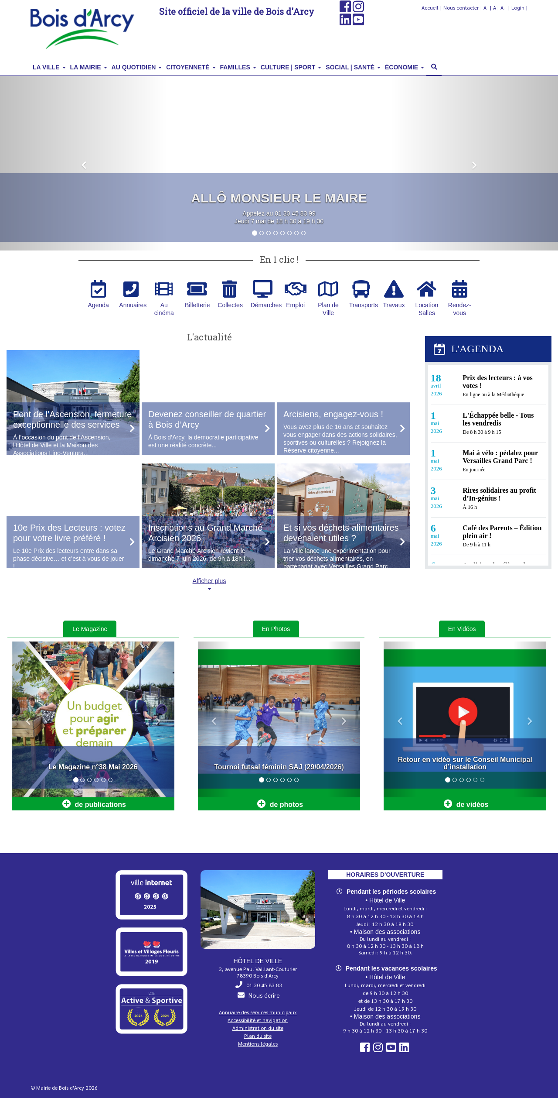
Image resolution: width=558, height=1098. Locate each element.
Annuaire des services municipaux (258, 1012)
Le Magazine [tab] (89, 628)
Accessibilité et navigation (258, 1019)
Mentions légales (258, 1043)
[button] (83, 163)
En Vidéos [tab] (462, 628)
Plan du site (258, 1035)
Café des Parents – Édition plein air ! (502, 531)
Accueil (430, 7)
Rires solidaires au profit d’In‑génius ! (499, 494)
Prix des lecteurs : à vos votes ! (497, 381)
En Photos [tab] (276, 628)
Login (517, 7)
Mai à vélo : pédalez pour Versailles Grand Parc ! (500, 456)
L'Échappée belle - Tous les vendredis (498, 419)
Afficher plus (209, 584)
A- (485, 7)
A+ (503, 7)
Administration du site (257, 1027)
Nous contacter (461, 7)
